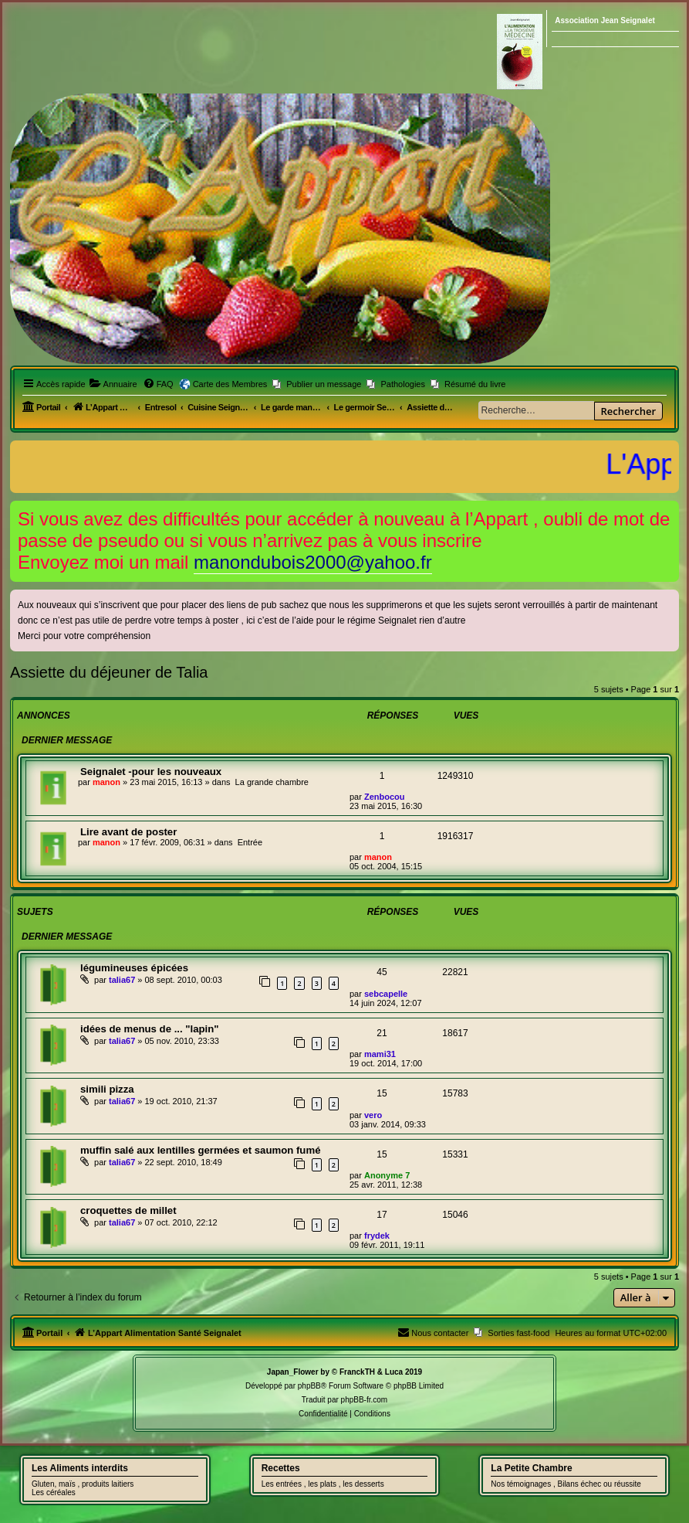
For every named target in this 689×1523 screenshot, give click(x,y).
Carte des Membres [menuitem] (230, 384)
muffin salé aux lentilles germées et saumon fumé (200, 1150)
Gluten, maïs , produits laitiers (82, 1484)
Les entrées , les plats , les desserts (323, 1484)
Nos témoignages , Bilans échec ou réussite (566, 1484)
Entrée (250, 842)
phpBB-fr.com (364, 1400)
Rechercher (628, 411)
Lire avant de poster (128, 832)
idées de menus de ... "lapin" (149, 1029)
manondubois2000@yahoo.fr (313, 562)
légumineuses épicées (134, 968)
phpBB (309, 1386)
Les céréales (54, 1492)
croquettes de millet (128, 1210)
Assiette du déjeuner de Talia (109, 672)
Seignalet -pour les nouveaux (150, 771)
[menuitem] (113, 384)
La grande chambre (272, 782)
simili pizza (107, 1089)
